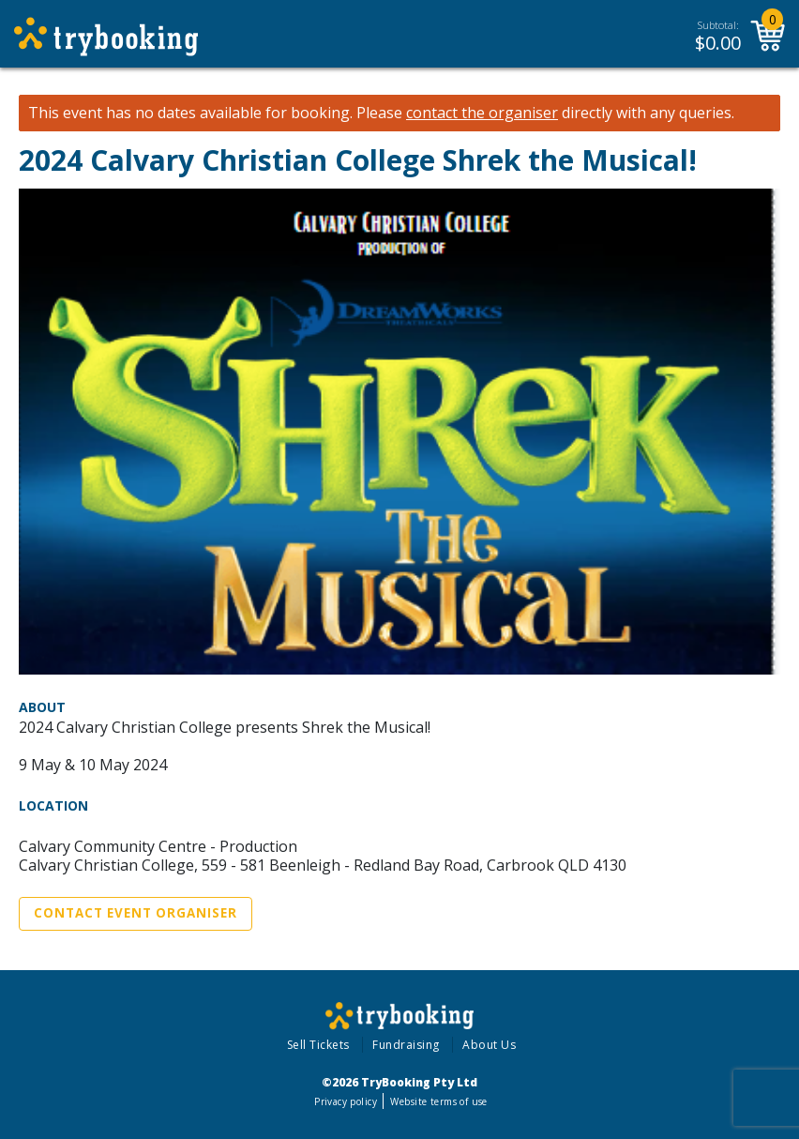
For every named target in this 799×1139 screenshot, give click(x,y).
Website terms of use (438, 1101)
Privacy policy (345, 1101)
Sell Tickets (318, 1045)
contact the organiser (482, 113)
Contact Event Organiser (135, 912)
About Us (489, 1045)
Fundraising (406, 1045)
